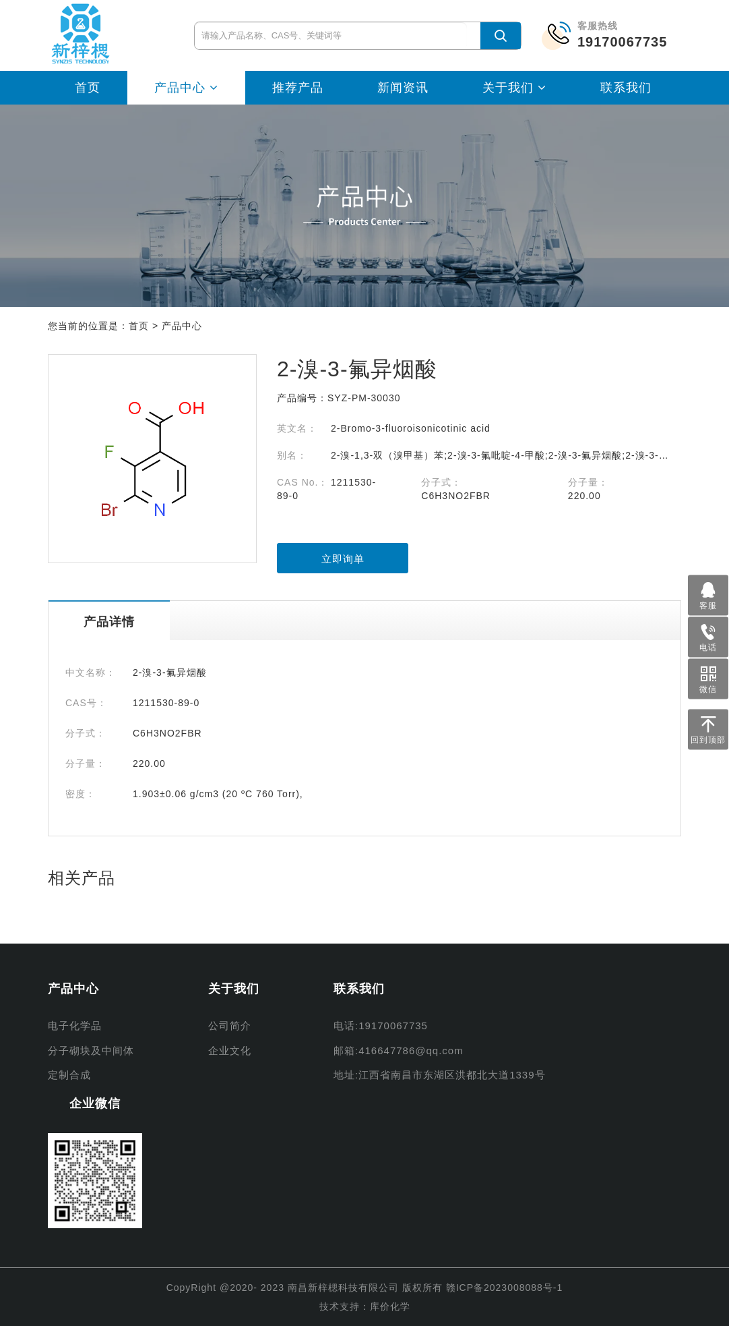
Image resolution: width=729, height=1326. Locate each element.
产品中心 (186, 87)
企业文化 (229, 1050)
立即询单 (342, 559)
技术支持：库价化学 (364, 1306)
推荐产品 (297, 87)
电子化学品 (75, 1025)
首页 (87, 87)
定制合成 (69, 1074)
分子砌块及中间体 (91, 1050)
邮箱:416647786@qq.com (399, 1050)
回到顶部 (708, 727)
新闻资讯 (403, 87)
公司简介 (229, 1025)
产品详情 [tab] (109, 622)
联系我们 (626, 87)
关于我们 (514, 87)
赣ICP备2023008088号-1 (504, 1287)
